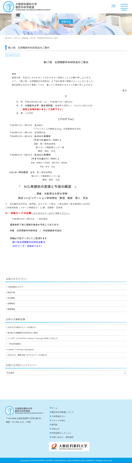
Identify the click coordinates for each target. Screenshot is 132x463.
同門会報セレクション (61, 433)
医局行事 (11, 292)
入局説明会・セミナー (16, 286)
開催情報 (25, 38)
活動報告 (11, 303)
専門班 (54, 424)
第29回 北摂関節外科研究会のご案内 (22, 332)
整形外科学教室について (62, 412)
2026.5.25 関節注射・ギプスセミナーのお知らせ (27, 355)
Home (8, 38)
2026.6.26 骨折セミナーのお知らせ (21, 327)
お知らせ (17, 38)
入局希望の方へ (58, 416)
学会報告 (11, 298)
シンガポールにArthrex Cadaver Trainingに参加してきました (32, 338)
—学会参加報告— (15, 343)
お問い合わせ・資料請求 (62, 437)
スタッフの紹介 (58, 420)
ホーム (54, 407)
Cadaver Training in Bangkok (20, 349)
